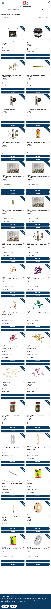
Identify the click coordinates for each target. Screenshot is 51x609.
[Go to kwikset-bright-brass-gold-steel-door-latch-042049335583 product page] (38, 416)
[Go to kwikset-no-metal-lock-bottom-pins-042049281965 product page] (38, 349)
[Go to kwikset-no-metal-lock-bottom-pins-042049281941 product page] (38, 315)
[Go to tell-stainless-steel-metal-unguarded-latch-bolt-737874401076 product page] (38, 110)
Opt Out (13, 606)
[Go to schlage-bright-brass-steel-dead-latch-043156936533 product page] (13, 144)
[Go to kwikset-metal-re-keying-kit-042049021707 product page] (13, 43)
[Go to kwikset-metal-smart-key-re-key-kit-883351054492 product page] (38, 144)
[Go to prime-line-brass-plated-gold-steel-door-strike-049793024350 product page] (38, 450)
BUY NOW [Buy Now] (13, 58)
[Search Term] (25, 9)
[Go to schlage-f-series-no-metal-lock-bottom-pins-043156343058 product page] (13, 212)
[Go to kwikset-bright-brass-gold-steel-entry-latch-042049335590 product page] (13, 416)
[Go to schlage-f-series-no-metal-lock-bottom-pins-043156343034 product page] (38, 178)
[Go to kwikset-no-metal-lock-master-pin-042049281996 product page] (38, 383)
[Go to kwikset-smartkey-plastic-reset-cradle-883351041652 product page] (38, 43)
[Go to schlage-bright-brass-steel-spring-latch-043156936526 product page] (38, 246)
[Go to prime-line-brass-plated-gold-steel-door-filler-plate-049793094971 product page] (38, 484)
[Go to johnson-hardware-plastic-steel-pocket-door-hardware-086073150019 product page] (13, 77)
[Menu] (3, 3)
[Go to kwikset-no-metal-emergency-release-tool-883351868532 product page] (13, 517)
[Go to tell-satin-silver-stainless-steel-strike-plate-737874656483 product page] (13, 450)
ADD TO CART (12, 55)
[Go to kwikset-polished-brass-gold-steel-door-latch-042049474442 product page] (38, 77)
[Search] (43, 9)
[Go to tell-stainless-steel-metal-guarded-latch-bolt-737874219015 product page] (13, 110)
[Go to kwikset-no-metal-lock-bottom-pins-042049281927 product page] (13, 315)
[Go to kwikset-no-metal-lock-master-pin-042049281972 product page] (13, 383)
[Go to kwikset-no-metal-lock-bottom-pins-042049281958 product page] (13, 349)
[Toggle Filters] (49, 17)
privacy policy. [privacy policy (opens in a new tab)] (35, 600)
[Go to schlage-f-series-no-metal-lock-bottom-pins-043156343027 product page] (13, 178)
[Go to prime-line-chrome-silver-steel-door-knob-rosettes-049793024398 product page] (38, 550)
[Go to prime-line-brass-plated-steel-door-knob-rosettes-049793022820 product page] (38, 517)
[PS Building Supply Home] (25, 3)
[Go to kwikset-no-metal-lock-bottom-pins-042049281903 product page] (38, 281)
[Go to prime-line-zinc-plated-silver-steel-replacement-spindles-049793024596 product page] (13, 484)
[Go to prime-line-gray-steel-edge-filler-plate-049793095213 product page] (13, 550)
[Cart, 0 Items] (48, 2)
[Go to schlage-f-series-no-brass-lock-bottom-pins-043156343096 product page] (13, 246)
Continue (5, 606)
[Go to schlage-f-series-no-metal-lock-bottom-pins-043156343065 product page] (38, 212)
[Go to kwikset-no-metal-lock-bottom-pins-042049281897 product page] (13, 281)
